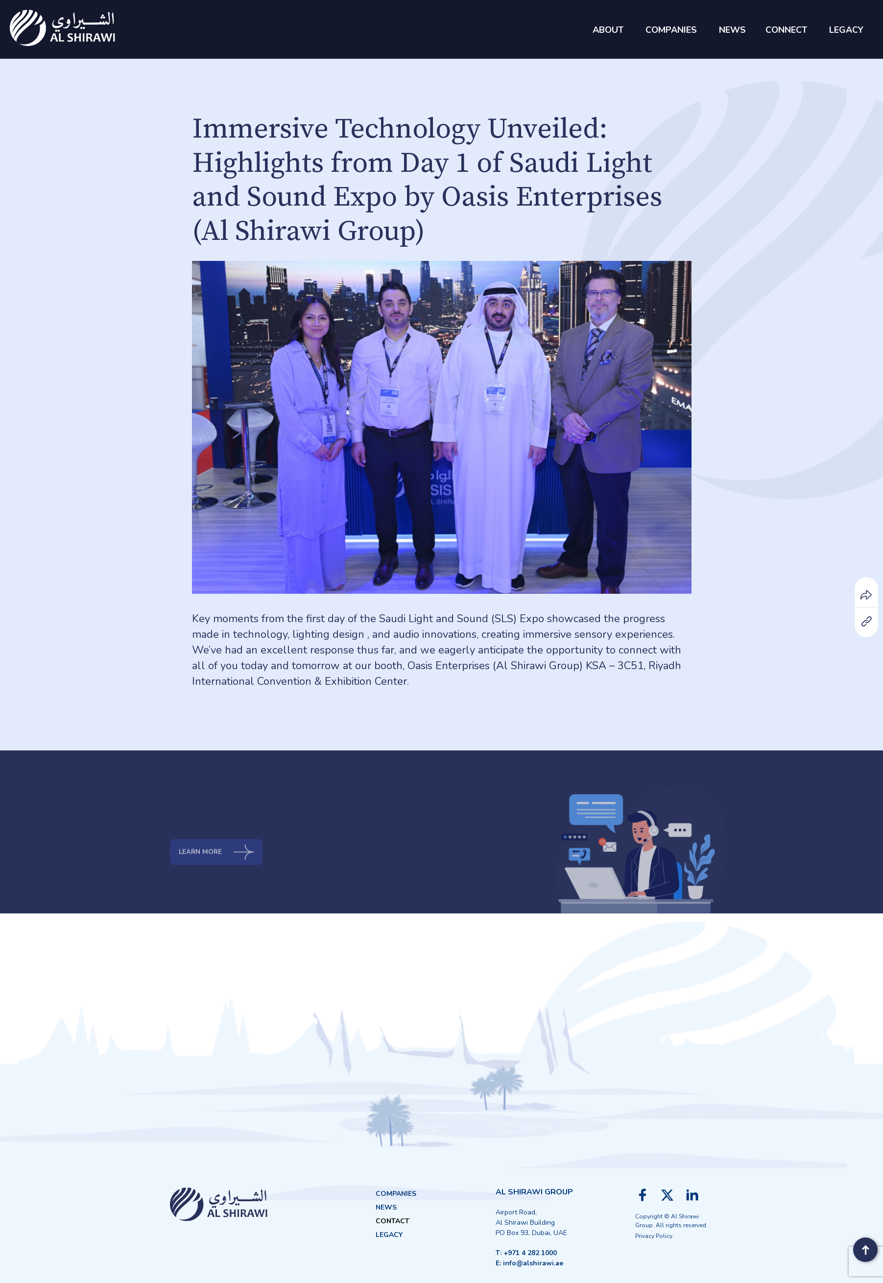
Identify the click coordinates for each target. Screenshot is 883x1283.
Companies (396, 1193)
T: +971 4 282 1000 (526, 1253)
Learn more (220, 881)
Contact (392, 1221)
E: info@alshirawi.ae (529, 1263)
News (386, 1207)
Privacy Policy (653, 1236)
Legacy (389, 1234)
